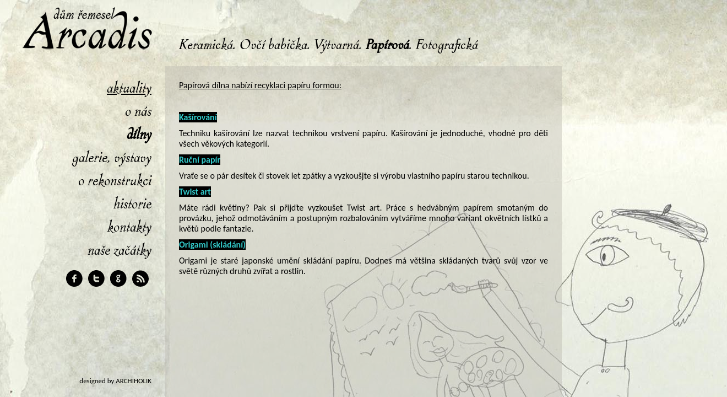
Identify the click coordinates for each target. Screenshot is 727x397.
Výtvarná (336, 45)
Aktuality (129, 88)
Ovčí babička (273, 45)
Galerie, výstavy (111, 157)
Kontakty (129, 227)
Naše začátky (119, 250)
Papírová (387, 45)
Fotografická (447, 45)
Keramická (206, 45)
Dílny (139, 134)
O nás (138, 111)
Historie (132, 204)
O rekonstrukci (114, 180)
